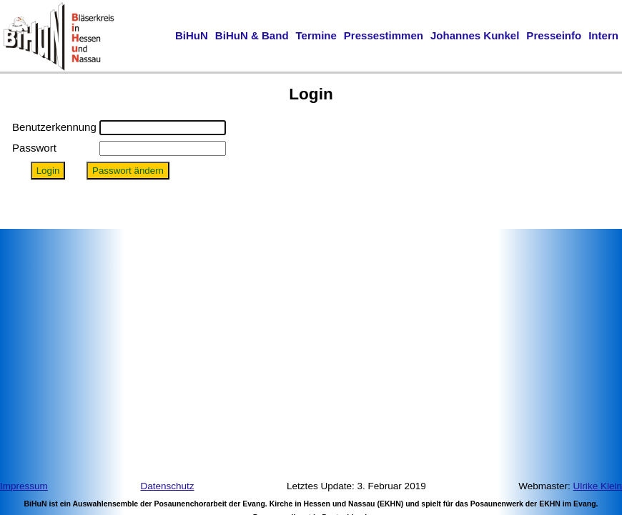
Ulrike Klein (597, 486)
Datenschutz (167, 486)
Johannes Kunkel (474, 35)
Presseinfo (553, 35)
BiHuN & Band (252, 35)
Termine (316, 35)
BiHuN (191, 35)
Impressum (24, 486)
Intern (603, 35)
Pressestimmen (383, 35)
